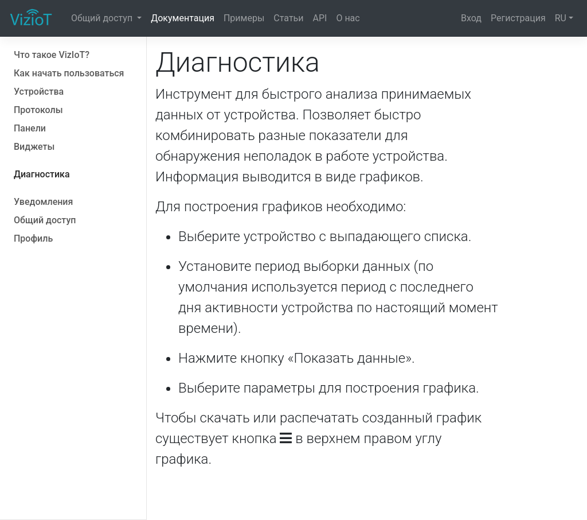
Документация (182, 18)
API (320, 18)
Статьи (288, 18)
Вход (471, 18)
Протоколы (38, 109)
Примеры (244, 18)
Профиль (33, 238)
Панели (30, 128)
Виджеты (34, 146)
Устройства (39, 91)
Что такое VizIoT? (51, 54)
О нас (347, 18)
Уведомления (43, 201)
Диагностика (42, 174)
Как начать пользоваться (69, 73)
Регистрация (518, 18)
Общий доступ (103, 18)
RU (560, 18)
